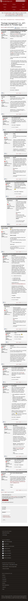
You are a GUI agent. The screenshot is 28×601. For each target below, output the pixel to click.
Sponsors (3, 583)
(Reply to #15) (15, 458)
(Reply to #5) (14, 181)
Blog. (14, 169)
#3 (26, 116)
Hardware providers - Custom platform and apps (9, 564)
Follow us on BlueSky (6, 551)
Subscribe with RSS (6, 548)
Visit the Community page (7, 541)
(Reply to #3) (13, 132)
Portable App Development (19, 19)
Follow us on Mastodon (6, 558)
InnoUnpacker (6, 12)
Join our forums (5, 544)
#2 (26, 95)
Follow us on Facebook (6, 553)
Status (3, 589)
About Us (3, 575)
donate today (20, 15)
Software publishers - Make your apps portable (9, 566)
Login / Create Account (23, 9)
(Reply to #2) (11, 116)
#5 (26, 155)
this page (22, 372)
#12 (26, 344)
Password (4, 512)
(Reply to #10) (15, 331)
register (5, 27)
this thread (16, 34)
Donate (14, 9)
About (5, 9)
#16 (26, 458)
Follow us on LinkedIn (6, 555)
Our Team (4, 577)
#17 (26, 471)
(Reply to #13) (12, 384)
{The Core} (18, 448)
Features (14, 4)
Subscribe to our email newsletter (8, 546)
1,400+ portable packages (10, 14)
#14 (26, 384)
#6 (26, 181)
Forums (5, 19)
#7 (26, 198)
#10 (26, 304)
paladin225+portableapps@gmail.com (18, 283)
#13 (26, 366)
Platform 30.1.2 (18, 12)
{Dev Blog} (22, 448)
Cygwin (12, 52)
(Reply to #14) (13, 424)
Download (5, 4)
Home (2, 19)
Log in (2, 27)
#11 (26, 331)
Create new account (6, 515)
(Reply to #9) (13, 304)
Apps (23, 4)
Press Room (4, 579)
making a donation (14, 496)
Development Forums (10, 19)
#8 (26, 226)
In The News (4, 581)
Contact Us (4, 587)
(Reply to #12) (12, 366)
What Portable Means (5, 585)
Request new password (6, 516)
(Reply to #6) (16, 198)
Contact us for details (5, 568)
